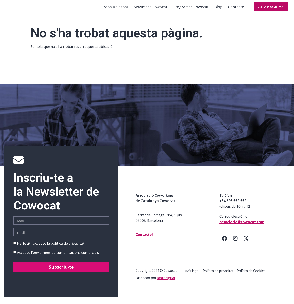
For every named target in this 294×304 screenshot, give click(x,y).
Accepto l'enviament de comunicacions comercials (58, 258)
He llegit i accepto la (51, 249)
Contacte (236, 10)
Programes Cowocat (191, 10)
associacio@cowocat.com (241, 228)
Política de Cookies (251, 277)
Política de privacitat (218, 277)
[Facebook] (224, 244)
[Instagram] (235, 244)
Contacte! (144, 240)
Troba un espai (114, 10)
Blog (218, 10)
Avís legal (192, 277)
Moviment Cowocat (150, 10)
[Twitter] (246, 244)
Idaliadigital (166, 284)
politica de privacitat (68, 249)
